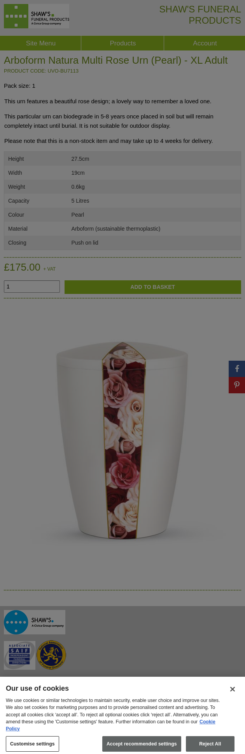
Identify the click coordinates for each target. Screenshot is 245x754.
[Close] (232, 693)
